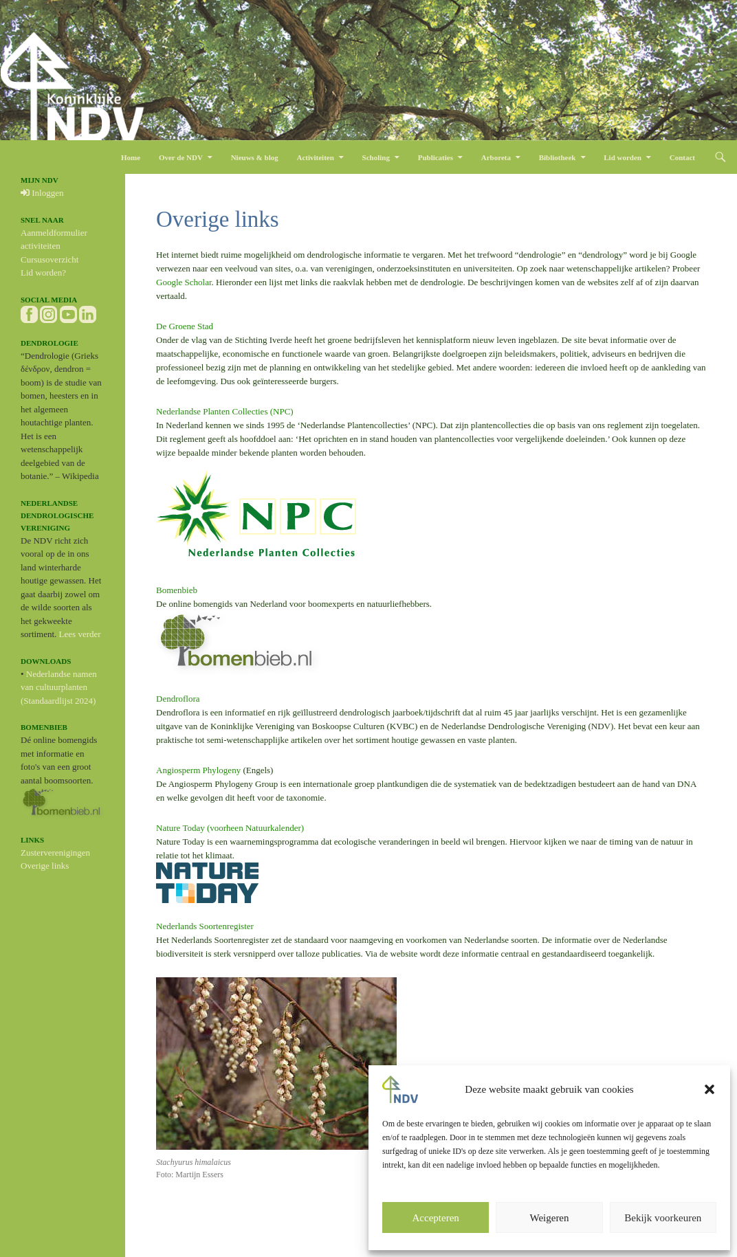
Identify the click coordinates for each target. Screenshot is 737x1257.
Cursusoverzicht (49, 259)
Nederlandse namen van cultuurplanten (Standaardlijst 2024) (59, 687)
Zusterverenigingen (55, 852)
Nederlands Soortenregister (205, 926)
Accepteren (435, 1217)
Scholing (376, 157)
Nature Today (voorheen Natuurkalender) (230, 828)
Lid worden (622, 157)
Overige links (45, 865)
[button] (709, 1089)
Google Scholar (184, 282)
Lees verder (80, 634)
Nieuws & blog (254, 157)
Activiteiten (314, 157)
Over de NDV (181, 157)
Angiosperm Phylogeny (198, 770)
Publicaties (435, 157)
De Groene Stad (184, 326)
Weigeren (549, 1217)
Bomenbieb (176, 590)
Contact (682, 157)
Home (130, 157)
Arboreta (496, 157)
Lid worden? (43, 272)
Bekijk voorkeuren (662, 1217)
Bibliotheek (557, 157)
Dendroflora (178, 698)
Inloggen (42, 193)
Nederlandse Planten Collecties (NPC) (225, 411)
